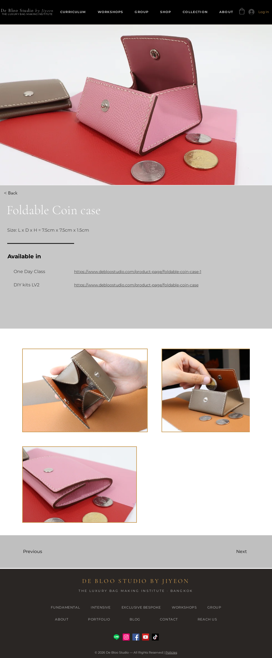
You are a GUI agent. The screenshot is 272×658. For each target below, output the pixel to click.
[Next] (228, 551)
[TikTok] (155, 637)
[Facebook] (135, 637)
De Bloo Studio (17, 10)
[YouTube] (145, 637)
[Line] (116, 637)
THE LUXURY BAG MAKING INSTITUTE (27, 14)
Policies (171, 652)
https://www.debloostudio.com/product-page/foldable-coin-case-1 (137, 271)
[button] (165, 12)
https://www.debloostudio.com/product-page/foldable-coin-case (136, 284)
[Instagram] (126, 637)
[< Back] (20, 193)
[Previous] (43, 551)
